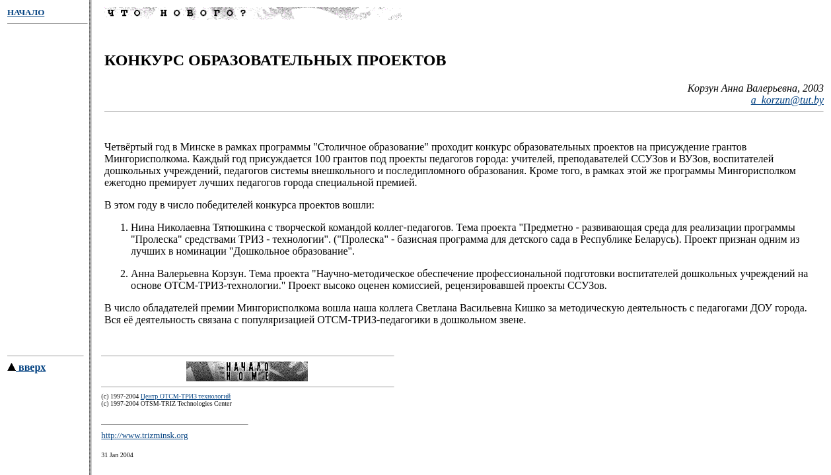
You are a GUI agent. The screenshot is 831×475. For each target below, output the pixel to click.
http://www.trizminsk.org (144, 441)
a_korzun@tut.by (787, 102)
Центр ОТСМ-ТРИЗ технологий (186, 402)
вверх (26, 373)
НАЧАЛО (25, 12)
